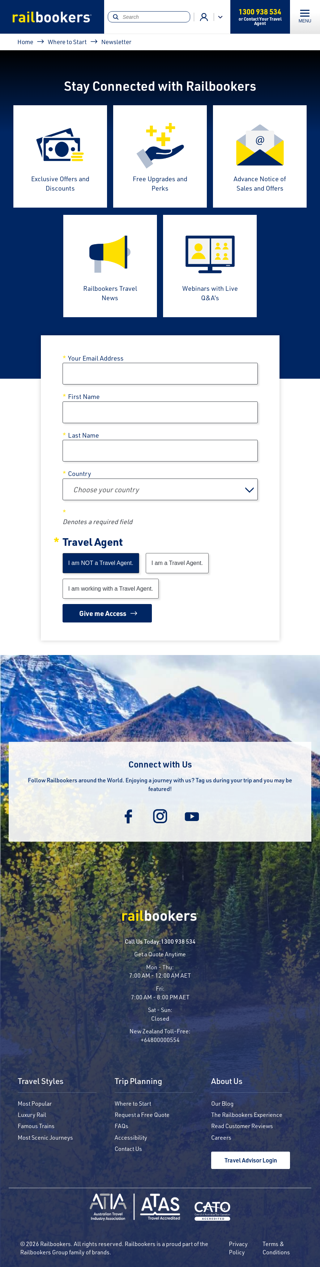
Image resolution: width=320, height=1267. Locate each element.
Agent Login (204, 17)
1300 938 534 (178, 941)
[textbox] (160, 489)
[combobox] (160, 489)
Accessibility (131, 1137)
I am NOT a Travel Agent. (100, 563)
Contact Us (128, 1148)
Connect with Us (160, 764)
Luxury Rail (32, 1114)
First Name (84, 396)
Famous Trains (36, 1126)
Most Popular (35, 1103)
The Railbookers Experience (246, 1114)
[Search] (148, 17)
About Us (227, 1081)
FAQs (121, 1126)
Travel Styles (41, 1081)
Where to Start (67, 42)
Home (25, 42)
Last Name (83, 435)
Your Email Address (96, 358)
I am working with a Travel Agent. (110, 589)
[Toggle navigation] (305, 17)
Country (79, 473)
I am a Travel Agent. (177, 563)
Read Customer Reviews (242, 1126)
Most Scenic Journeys (45, 1137)
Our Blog (222, 1103)
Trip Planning (138, 1081)
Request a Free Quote (142, 1114)
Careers (221, 1137)
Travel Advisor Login (251, 1160)
